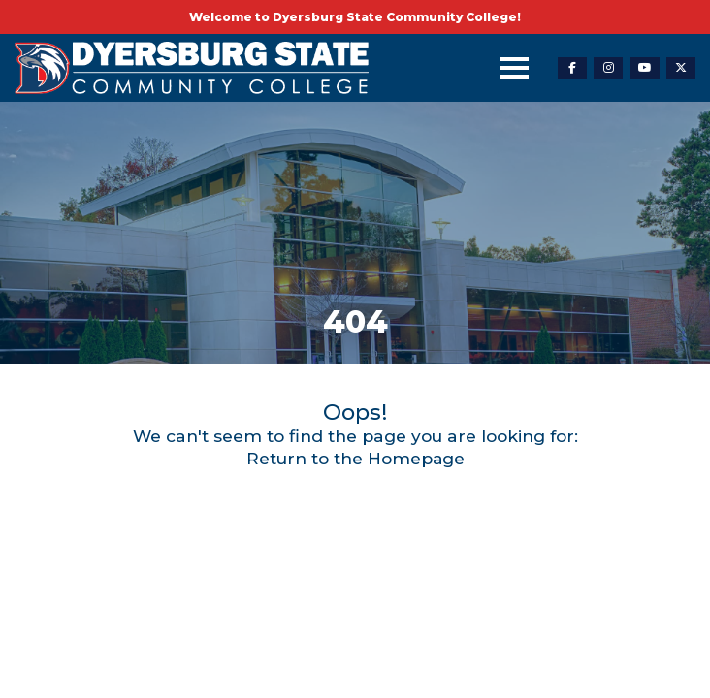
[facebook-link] (572, 68)
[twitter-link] (680, 68)
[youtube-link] (645, 68)
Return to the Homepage (355, 458)
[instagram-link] (608, 68)
